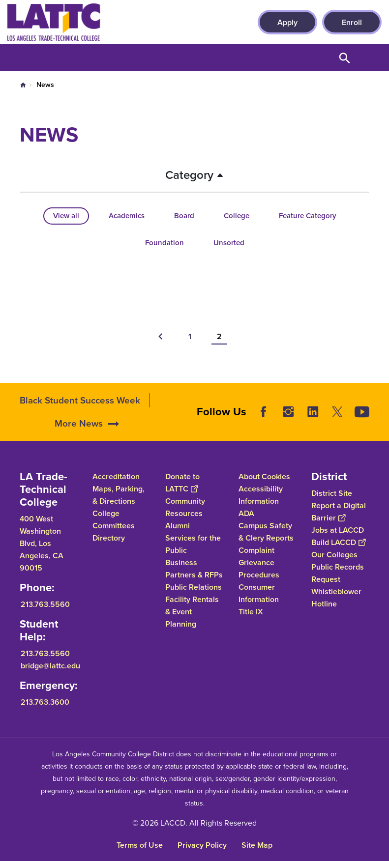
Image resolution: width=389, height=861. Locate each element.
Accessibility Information (261, 495)
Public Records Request (337, 573)
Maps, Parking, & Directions (118, 495)
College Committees (113, 519)
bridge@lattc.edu (50, 665)
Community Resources (185, 507)
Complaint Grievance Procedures (259, 562)
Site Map (256, 845)
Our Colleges (334, 554)
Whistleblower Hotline (336, 597)
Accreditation (116, 476)
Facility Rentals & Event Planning (192, 612)
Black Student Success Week (80, 413)
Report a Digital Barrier (338, 511)
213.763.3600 (45, 702)
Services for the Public (193, 544)
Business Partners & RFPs (194, 568)
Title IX (251, 611)
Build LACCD (338, 542)
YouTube (362, 425)
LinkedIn (312, 425)
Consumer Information (259, 593)
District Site (331, 493)
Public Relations (193, 587)
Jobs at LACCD (337, 530)
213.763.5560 (45, 604)
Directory (108, 538)
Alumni (177, 525)
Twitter (337, 425)
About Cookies (264, 476)
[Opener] (379, 431)
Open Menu (369, 57)
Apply (287, 22)
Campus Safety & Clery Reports (266, 532)
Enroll (352, 22)
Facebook (263, 425)
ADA (246, 513)
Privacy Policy (202, 845)
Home (23, 85)
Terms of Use (140, 845)
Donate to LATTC (182, 482)
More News (79, 437)
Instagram (288, 425)
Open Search (344, 57)
